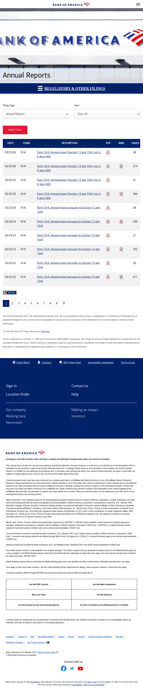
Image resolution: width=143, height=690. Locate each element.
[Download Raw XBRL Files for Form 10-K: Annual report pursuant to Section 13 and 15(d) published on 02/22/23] (121, 249)
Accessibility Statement (101, 362)
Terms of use (128, 362)
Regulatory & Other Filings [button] (71, 88)
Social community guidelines (100, 637)
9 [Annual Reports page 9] (57, 303)
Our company (16, 410)
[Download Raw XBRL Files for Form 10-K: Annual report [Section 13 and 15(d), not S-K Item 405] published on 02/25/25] (121, 194)
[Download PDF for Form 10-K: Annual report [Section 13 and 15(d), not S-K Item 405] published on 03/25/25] (108, 180)
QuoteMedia (35, 682)
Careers (61, 637)
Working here (16, 416)
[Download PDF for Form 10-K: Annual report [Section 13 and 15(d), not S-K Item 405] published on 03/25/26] (108, 152)
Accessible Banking (46, 637)
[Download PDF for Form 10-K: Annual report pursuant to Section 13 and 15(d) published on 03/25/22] (108, 263)
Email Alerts (21, 362)
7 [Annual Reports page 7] (44, 303)
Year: (77, 105)
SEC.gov (46, 331)
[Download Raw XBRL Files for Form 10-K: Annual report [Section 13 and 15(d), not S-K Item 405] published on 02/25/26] (121, 166)
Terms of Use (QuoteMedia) (94, 685)
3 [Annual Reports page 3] (19, 303)
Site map (119, 637)
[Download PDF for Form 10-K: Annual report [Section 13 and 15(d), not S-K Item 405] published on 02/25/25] (108, 194)
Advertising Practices (14, 642)
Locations (10, 637)
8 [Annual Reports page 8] (50, 303)
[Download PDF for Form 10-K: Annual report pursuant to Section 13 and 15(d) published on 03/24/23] (108, 235)
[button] (138, 4)
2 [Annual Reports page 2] (12, 303)
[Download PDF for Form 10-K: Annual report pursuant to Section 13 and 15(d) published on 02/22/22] (108, 277)
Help (75, 394)
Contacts (46, 362)
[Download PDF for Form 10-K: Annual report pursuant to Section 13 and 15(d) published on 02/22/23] (108, 249)
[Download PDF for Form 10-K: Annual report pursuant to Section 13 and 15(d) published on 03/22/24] (108, 207)
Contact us (80, 386)
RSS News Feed (72, 362)
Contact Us (22, 637)
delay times (91, 682)
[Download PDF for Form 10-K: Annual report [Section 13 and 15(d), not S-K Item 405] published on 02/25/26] (108, 166)
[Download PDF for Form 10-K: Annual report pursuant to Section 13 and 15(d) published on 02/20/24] (108, 221)
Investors (78, 416)
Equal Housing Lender (46, 652)
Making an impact (85, 410)
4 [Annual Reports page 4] (25, 303)
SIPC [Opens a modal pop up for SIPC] (80, 511)
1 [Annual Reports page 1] (6, 303)
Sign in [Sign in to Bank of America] (11, 386)
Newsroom (14, 423)
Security (81, 637)
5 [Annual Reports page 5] (31, 303)
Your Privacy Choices (36, 642)
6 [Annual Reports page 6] (38, 303)
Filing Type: (9, 105)
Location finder (18, 394)
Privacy (71, 637)
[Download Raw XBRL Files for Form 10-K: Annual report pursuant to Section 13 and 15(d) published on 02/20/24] (121, 221)
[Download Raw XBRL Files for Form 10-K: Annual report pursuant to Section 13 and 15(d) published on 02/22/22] (121, 277)
